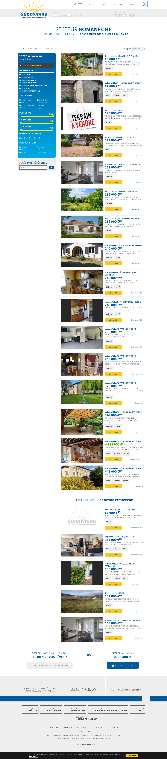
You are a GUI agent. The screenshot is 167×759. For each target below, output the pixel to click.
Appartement (42, 100)
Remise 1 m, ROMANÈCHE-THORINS (123, 137)
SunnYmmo (34, 10)
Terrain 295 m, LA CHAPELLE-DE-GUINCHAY (126, 218)
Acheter (77, 4)
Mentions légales (85, 751)
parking (40, 150)
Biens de (30, 65)
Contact (132, 4)
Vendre (90, 4)
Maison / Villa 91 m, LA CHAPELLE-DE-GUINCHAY (124, 276)
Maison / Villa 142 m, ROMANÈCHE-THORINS (122, 476)
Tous (26, 75)
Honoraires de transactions (101, 751)
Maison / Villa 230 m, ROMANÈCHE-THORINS (122, 447)
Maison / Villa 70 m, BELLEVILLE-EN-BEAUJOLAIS (121, 574)
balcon (22, 153)
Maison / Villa (25, 100)
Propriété (41, 105)
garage (22, 150)
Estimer (103, 4)
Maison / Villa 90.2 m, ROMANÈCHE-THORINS (122, 246)
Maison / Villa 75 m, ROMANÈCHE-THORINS (126, 83)
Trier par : (127, 49)
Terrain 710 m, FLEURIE (117, 110)
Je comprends (132, 755)
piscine (22, 147)
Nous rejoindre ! (83, 743)
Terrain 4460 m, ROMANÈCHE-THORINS (122, 56)
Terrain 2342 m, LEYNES (115, 603)
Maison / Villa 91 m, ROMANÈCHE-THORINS (126, 304)
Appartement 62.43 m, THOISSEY (120, 546)
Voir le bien (113, 74)
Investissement (43, 103)
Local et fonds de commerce (26, 106)
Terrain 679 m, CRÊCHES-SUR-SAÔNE (121, 519)
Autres (40, 108)
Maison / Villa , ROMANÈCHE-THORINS (123, 331)
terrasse (41, 147)
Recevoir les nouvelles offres (37, 48)
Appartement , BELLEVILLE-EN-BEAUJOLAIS (119, 631)
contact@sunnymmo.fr (127, 701)
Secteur (26, 77)
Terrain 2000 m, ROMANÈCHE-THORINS (124, 191)
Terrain (22, 103)
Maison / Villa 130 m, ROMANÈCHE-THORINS (122, 415)
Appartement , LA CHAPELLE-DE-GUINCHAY (126, 164)
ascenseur (41, 153)
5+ (40, 138)
